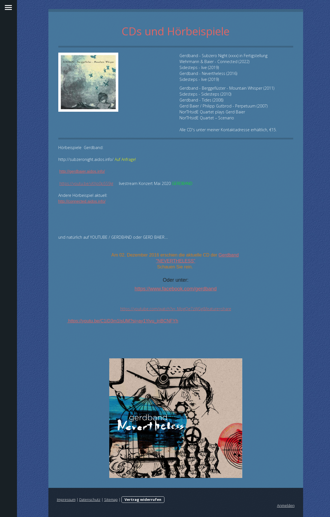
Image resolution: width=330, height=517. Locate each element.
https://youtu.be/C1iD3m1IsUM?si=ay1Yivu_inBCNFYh (122, 320)
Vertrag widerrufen (143, 499)
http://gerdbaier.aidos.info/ (82, 171)
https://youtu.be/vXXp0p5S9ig (86, 183)
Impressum (66, 499)
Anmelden (286, 505)
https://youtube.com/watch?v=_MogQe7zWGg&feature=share (175, 308)
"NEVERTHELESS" (175, 260)
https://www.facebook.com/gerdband (175, 289)
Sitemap (111, 499)
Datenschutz (89, 499)
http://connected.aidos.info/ (82, 201)
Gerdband (228, 255)
